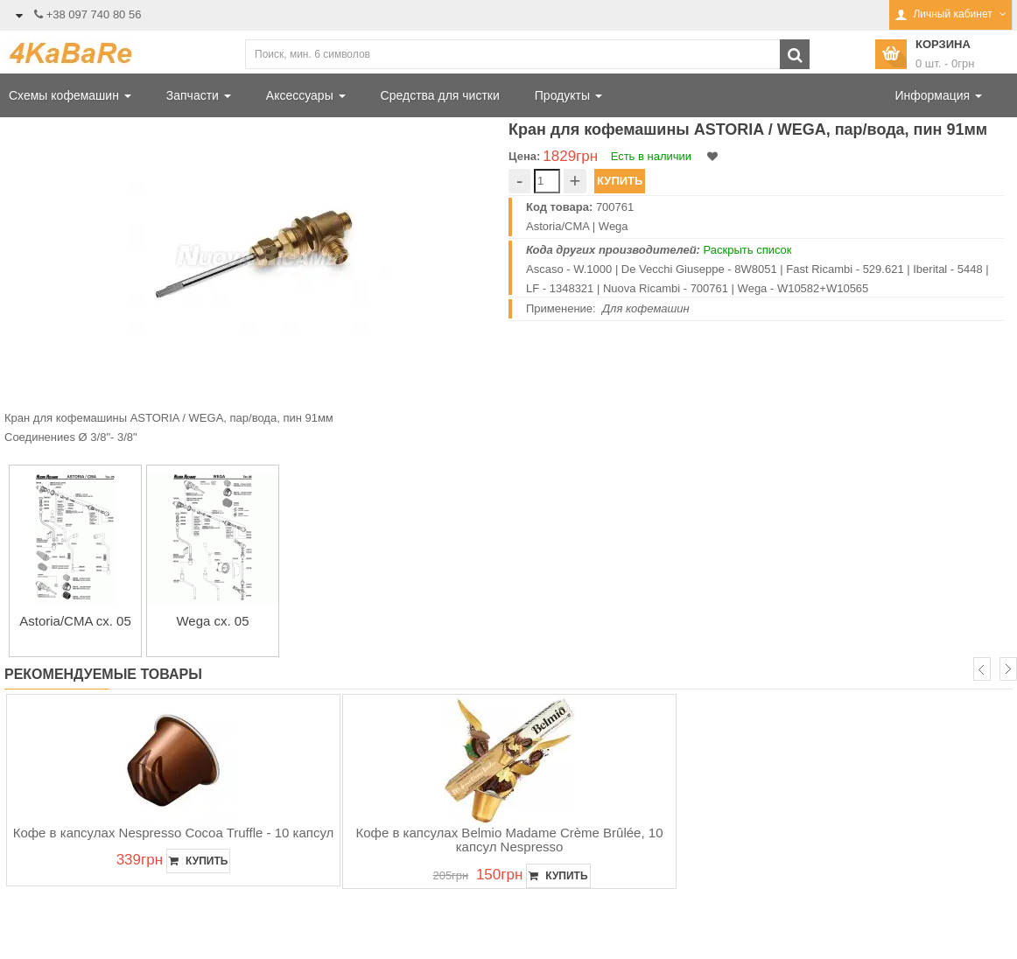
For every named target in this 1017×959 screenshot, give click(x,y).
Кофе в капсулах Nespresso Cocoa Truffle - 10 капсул (173, 832)
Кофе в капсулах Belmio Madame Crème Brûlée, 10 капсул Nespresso (509, 840)
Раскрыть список (748, 249)
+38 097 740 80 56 (94, 14)
